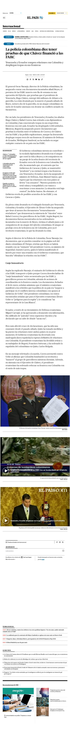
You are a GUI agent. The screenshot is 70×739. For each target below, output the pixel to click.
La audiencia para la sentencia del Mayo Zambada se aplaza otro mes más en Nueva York (34, 635)
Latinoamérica (21, 31)
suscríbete (52, 13)
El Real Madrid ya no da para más (17, 642)
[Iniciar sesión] (61, 13)
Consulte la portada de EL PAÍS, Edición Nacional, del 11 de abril (32, 44)
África (36, 31)
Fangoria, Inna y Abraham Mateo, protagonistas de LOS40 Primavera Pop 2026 (31, 639)
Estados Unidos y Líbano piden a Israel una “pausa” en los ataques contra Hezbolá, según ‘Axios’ (40, 37)
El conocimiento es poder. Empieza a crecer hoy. (17, 716)
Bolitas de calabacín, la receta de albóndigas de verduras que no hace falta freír (26, 659)
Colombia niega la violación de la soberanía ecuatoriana (9, 166)
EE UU (9, 31)
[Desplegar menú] (4, 17)
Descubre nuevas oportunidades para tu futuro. (58, 700)
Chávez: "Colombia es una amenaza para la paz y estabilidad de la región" (10, 156)
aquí (43, 559)
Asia (32, 31)
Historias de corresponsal (47, 31)
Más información (10, 559)
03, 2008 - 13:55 (39, 74)
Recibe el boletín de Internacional (17, 542)
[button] (35, 456)
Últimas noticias (59, 31)
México (14, 31)
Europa (5, 31)
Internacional (11, 26)
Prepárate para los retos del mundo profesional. (57, 690)
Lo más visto (7, 650)
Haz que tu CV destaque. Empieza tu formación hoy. (57, 709)
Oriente (28, 31)
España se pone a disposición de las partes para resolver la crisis (9, 186)
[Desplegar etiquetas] (63, 550)
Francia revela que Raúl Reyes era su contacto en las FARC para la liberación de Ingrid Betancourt (10, 175)
